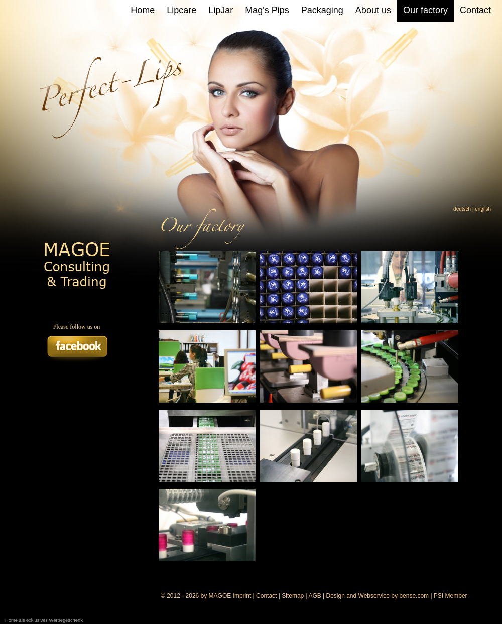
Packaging (322, 10)
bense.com (414, 595)
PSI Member (450, 595)
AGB (314, 595)
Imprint (242, 595)
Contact (475, 10)
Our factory (425, 10)
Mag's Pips (267, 10)
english (483, 209)
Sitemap (293, 595)
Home (143, 10)
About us (373, 10)
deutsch (462, 209)
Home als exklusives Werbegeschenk (44, 620)
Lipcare (181, 10)
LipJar (220, 10)
